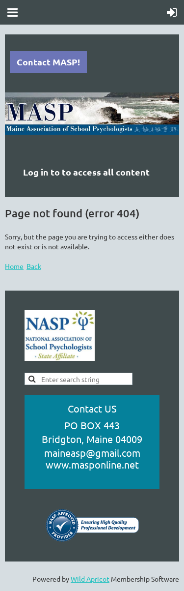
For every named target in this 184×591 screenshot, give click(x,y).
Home (14, 266)
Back (33, 266)
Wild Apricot (90, 578)
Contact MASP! (48, 61)
